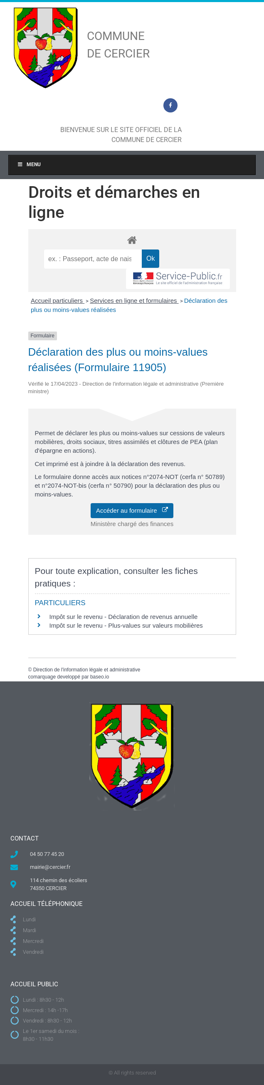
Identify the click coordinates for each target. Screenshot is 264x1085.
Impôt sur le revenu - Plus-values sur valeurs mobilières (126, 625)
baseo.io (99, 677)
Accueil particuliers (57, 300)
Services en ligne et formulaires (134, 300)
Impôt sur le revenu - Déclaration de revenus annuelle (123, 616)
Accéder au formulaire (132, 510)
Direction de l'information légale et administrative (87, 670)
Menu (29, 164)
